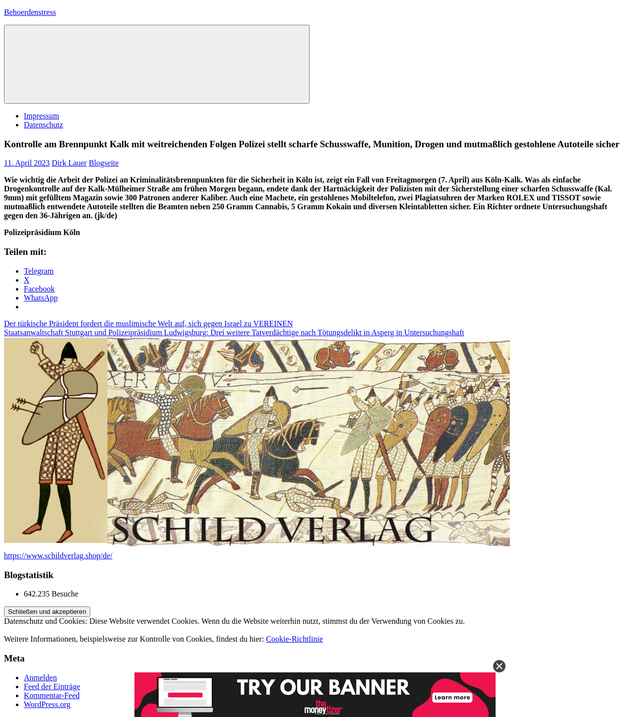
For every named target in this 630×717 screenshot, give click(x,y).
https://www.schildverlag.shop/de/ (58, 555)
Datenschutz (43, 124)
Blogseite (104, 163)
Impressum (41, 116)
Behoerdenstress (30, 12)
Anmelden (40, 677)
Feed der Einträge (52, 686)
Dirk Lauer (69, 163)
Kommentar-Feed (52, 695)
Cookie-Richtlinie (294, 639)
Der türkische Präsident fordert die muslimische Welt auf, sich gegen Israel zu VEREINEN (148, 323)
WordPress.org (47, 704)
